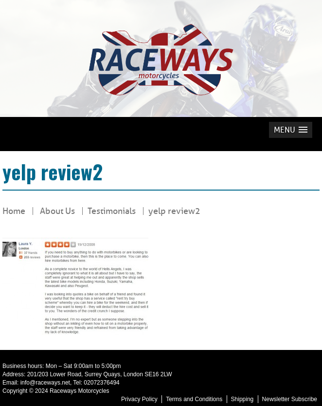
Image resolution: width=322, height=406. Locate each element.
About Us (57, 211)
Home (13, 211)
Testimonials (112, 211)
